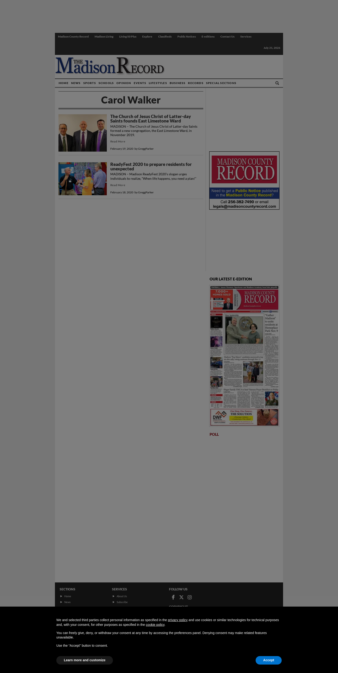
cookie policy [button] (155, 625)
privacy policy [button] (178, 620)
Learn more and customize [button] (84, 660)
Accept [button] (268, 660)
